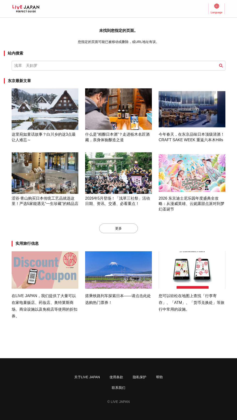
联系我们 (118, 388)
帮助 (159, 377)
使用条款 (116, 377)
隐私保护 (139, 377)
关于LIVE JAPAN (87, 377)
